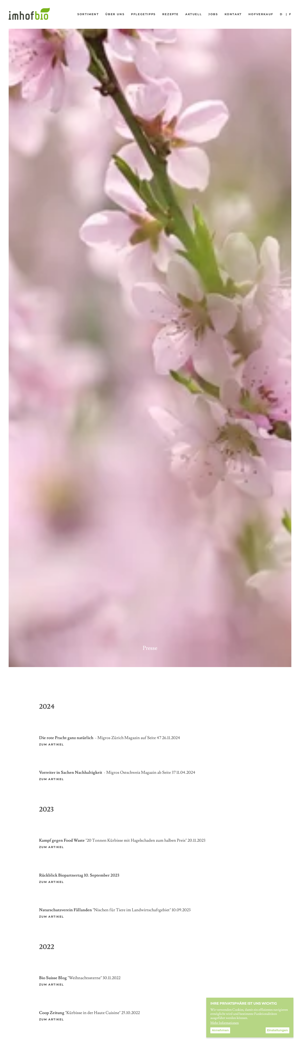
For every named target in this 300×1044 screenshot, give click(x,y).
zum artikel (51, 744)
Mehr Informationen (224, 1023)
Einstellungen (277, 1030)
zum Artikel (51, 847)
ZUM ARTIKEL (51, 916)
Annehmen (220, 1030)
